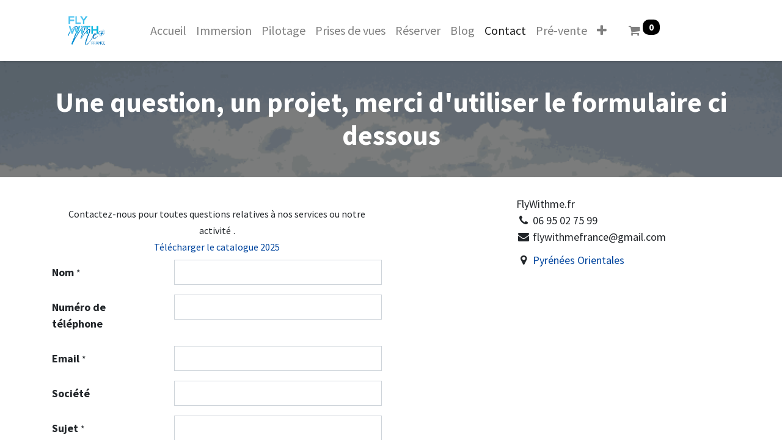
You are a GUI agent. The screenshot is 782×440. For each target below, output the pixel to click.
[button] (602, 30)
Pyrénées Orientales (580, 260)
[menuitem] (168, 30)
